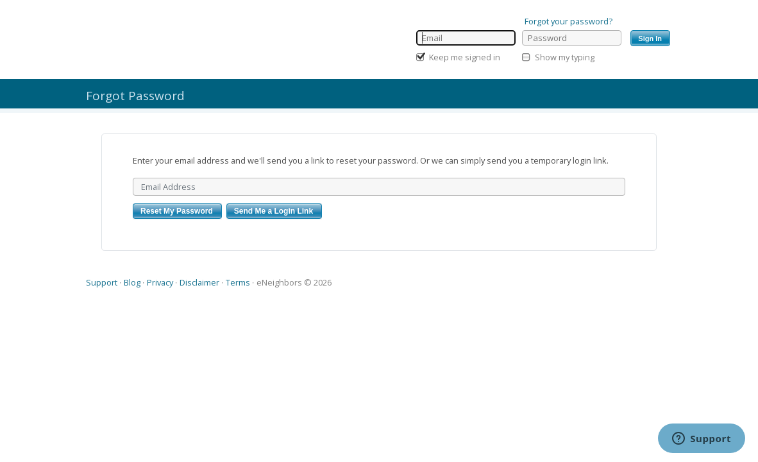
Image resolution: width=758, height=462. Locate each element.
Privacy (160, 282)
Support (101, 282)
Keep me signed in (464, 57)
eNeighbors (279, 282)
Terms (238, 282)
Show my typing (564, 57)
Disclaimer (199, 282)
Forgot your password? (568, 21)
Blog (132, 282)
